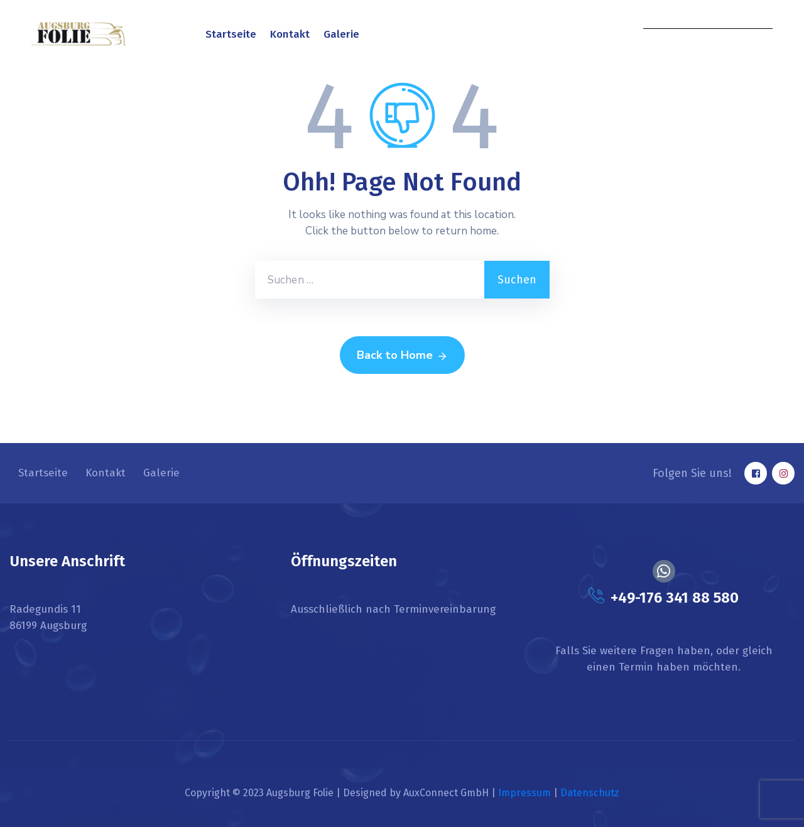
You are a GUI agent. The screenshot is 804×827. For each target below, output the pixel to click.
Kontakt (290, 34)
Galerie (341, 34)
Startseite (230, 34)
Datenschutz (589, 793)
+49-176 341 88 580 (675, 597)
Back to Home (402, 356)
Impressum (524, 793)
